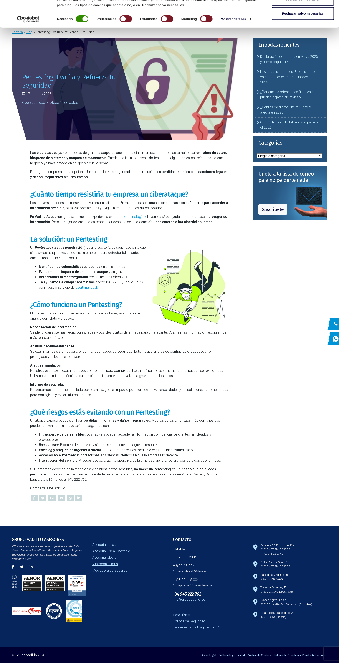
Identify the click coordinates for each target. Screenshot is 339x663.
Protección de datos (62, 102)
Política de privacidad (232, 655)
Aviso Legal (209, 655)
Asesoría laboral (104, 557)
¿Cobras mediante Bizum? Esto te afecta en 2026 (286, 109)
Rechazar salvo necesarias (303, 40)
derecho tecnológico (130, 217)
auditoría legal (86, 287)
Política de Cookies (259, 655)
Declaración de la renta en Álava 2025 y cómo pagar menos (289, 59)
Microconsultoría (105, 564)
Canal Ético (181, 615)
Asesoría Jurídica (105, 545)
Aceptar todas (303, 11)
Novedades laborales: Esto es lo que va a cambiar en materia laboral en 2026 (288, 77)
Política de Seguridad (189, 621)
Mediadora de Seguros (109, 570)
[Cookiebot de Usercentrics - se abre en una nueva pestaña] (28, 45)
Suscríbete (273, 209)
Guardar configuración (302, 26)
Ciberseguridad (33, 102)
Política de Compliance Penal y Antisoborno (300, 655)
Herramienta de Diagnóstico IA (196, 627)
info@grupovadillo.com (190, 599)
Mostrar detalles (233, 45)
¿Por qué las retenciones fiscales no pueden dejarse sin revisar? (288, 94)
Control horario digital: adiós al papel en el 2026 (290, 125)
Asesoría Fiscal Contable (111, 551)
